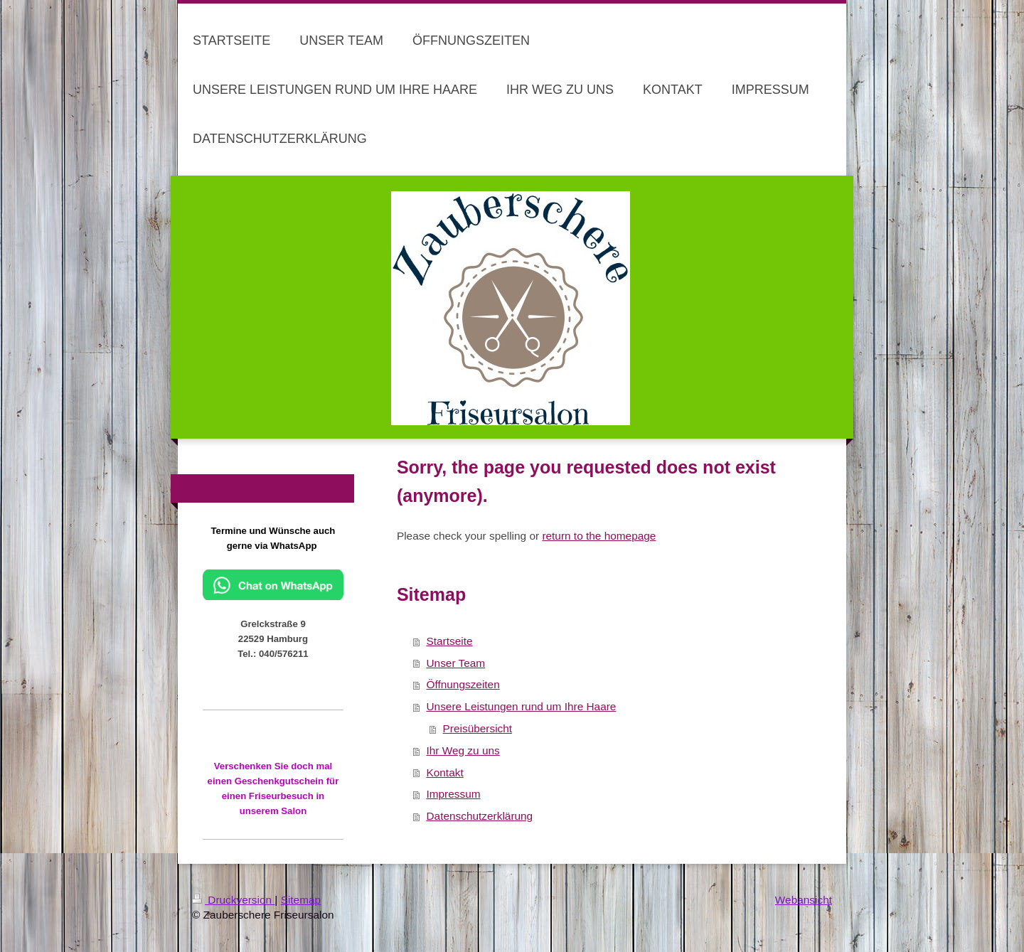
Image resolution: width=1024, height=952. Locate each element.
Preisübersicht (478, 728)
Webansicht (803, 900)
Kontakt (444, 772)
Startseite (449, 641)
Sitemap (301, 900)
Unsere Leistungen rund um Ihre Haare (521, 706)
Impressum (453, 794)
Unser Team (455, 663)
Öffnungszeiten (462, 684)
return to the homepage (599, 536)
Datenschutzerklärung (479, 816)
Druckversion (233, 900)
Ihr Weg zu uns (462, 750)
